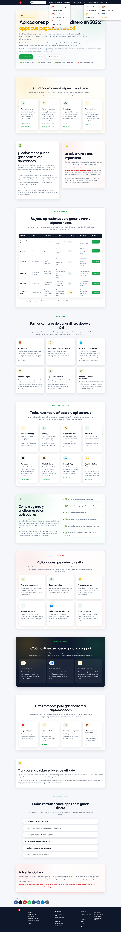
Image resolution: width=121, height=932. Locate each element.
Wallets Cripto (77, 2)
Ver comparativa (26, 56)
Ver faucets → (25, 742)
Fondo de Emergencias (84, 922)
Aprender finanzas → (91, 744)
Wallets (56, 919)
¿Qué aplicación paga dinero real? (37, 821)
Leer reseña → (25, 449)
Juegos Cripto (97, 916)
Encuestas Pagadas (98, 914)
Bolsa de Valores (85, 916)
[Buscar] (44, 2)
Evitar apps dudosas (53, 56)
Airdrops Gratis (58, 925)
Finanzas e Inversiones (90, 2)
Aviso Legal (31, 916)
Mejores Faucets (59, 923)
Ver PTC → (45, 744)
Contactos (30, 912)
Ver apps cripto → (26, 126)
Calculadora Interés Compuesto (85, 918)
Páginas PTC (57, 921)
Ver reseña (96, 242)
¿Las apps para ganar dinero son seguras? (39, 835)
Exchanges (67, 2)
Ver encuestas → (68, 742)
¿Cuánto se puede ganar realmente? (38, 841)
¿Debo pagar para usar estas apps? (37, 855)
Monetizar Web (97, 912)
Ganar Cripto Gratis (54, 2)
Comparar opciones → (48, 126)
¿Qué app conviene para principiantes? (38, 848)
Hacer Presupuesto (85, 925)
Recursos (102, 2)
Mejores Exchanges (59, 917)
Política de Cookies (33, 918)
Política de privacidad (33, 920)
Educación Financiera (86, 914)
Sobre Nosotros (32, 914)
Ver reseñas (39, 56)
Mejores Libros (84, 926)
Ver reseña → (67, 126)
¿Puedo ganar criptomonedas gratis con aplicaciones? (44, 828)
